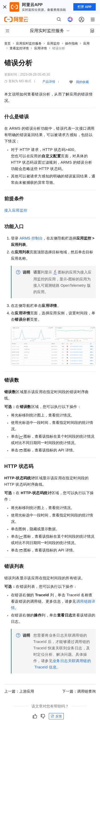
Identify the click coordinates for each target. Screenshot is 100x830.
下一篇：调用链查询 (79, 691)
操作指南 (71, 43)
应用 (86, 43)
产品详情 (48, 82)
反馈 (56, 716)
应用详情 (40, 48)
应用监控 (53, 43)
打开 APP (84, 7)
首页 (7, 43)
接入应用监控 (15, 210)
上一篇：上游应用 (19, 691)
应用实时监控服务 (29, 43)
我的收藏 (82, 82)
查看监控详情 (19, 48)
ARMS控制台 (31, 238)
